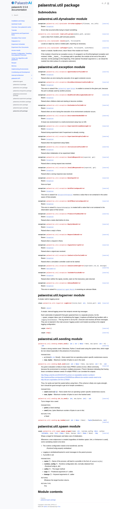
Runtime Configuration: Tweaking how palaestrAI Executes (21, 54)
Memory (14, 66)
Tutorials (14, 30)
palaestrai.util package (20, 111)
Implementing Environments (20, 69)
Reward (14, 63)
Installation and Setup (18, 21)
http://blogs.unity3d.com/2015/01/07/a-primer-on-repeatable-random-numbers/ (68, 375)
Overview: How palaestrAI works (21, 27)
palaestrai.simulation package (22, 101)
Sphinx (45, 506)
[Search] (21, 15)
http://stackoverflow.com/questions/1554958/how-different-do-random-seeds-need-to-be (71, 377)
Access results (16, 50)
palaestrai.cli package (19, 84)
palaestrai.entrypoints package (22, 91)
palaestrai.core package (20, 87)
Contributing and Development (21, 72)
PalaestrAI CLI (16, 41)
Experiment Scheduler (18, 44)
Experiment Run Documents (20, 47)
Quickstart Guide (17, 24)
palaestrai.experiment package (22, 98)
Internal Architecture (18, 75)
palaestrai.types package (20, 108)
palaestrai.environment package (20, 94)
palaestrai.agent (18, 81)
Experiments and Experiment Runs (20, 34)
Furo (59, 506)
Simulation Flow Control (19, 38)
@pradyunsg (53, 506)
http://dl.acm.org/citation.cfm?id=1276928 (55, 379)
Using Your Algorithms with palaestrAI (20, 58)
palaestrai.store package (20, 105)
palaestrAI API (16, 78)
